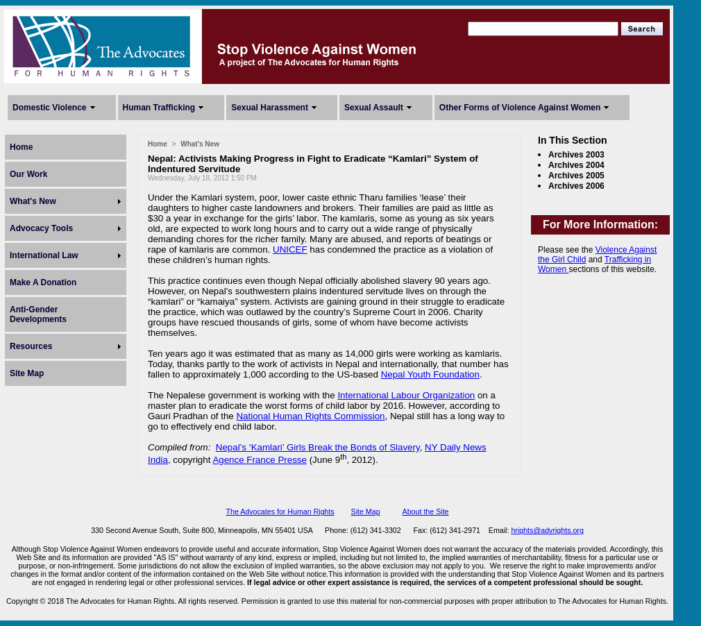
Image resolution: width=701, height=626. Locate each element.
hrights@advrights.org (547, 530)
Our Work (28, 174)
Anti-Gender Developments (38, 314)
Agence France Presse (259, 460)
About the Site (426, 511)
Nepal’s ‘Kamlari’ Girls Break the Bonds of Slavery (318, 447)
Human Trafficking (159, 107)
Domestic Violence (49, 107)
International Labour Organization (406, 395)
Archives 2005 (576, 175)
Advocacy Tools (41, 228)
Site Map (27, 373)
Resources (31, 346)
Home (21, 147)
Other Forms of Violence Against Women (519, 107)
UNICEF (290, 249)
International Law (44, 255)
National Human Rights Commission (310, 416)
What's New (33, 201)
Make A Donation (43, 282)
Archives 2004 (576, 165)
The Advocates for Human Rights (280, 511)
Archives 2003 (576, 155)
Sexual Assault (373, 107)
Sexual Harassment (269, 107)
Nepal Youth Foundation (430, 374)
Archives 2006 (576, 186)
